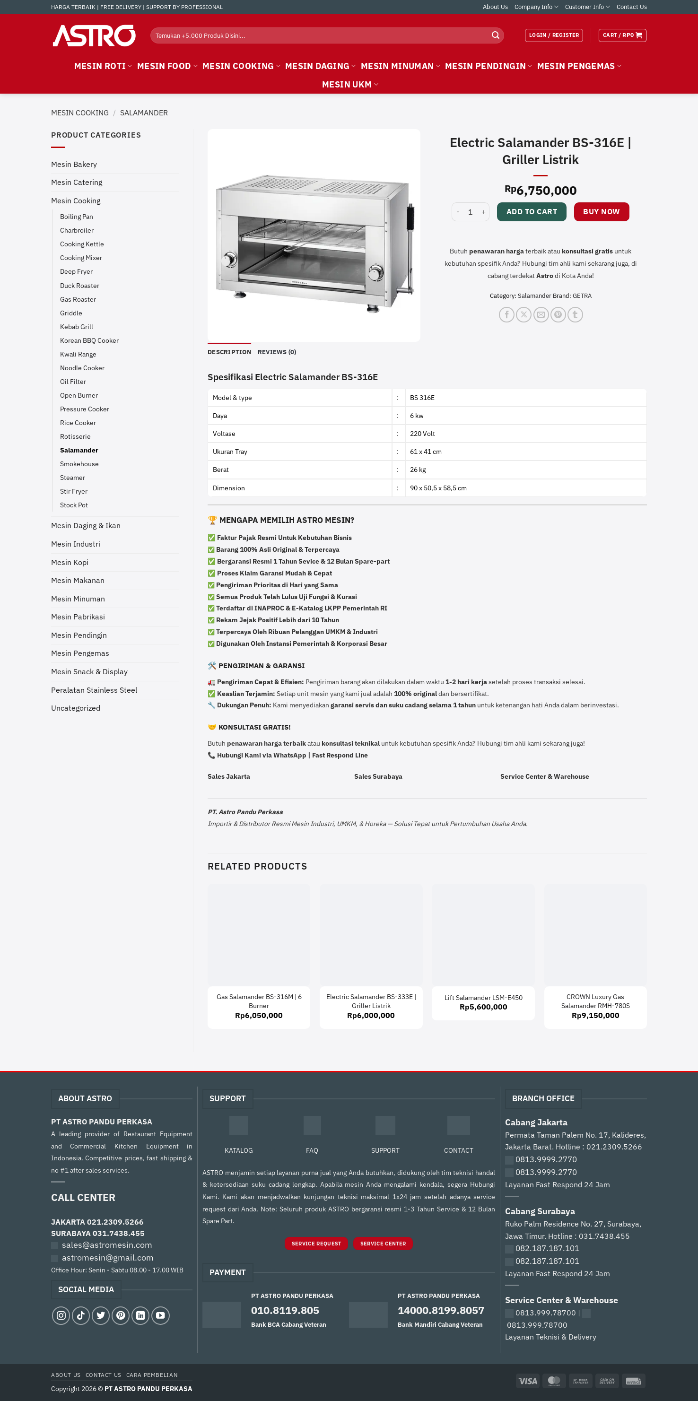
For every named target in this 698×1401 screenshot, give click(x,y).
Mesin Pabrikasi (78, 616)
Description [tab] (229, 352)
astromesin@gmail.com (108, 1257)
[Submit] (496, 35)
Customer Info (587, 6)
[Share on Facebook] (507, 314)
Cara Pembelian (152, 1374)
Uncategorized (75, 708)
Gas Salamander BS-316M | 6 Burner (259, 1001)
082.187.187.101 (547, 1248)
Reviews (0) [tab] (277, 352)
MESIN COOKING (241, 66)
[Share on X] (524, 314)
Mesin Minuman (78, 598)
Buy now (601, 211)
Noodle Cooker (82, 367)
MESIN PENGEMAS (579, 66)
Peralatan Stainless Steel (94, 690)
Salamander (144, 112)
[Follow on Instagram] (61, 1315)
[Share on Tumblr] (575, 314)
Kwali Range (78, 353)
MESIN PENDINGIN (488, 66)
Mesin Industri (75, 543)
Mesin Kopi (69, 562)
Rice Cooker (78, 422)
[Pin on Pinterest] (558, 314)
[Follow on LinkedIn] (140, 1315)
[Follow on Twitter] (101, 1315)
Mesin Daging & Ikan (86, 525)
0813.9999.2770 (546, 1159)
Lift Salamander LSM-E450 (484, 997)
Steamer (72, 477)
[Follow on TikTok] (81, 1315)
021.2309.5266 (115, 1222)
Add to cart (531, 211)
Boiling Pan (76, 216)
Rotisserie (75, 436)
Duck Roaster (79, 285)
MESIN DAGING (320, 66)
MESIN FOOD (167, 66)
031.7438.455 (119, 1233)
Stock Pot (74, 504)
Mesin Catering (76, 182)
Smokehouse (79, 463)
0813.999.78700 (545, 1312)
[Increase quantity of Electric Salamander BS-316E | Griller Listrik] (483, 211)
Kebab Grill (76, 326)
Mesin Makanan (78, 580)
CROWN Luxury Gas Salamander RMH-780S (595, 1001)
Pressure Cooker (84, 408)
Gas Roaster (78, 299)
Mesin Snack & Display (89, 671)
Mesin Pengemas (80, 653)
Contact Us (632, 7)
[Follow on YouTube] (160, 1315)
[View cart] (622, 35)
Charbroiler (77, 230)
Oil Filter (73, 381)
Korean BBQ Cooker (89, 340)
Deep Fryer (76, 271)
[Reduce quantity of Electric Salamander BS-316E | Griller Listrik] (457, 211)
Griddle (71, 312)
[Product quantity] (470, 211)
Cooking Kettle (82, 243)
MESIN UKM (350, 84)
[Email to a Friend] (541, 314)
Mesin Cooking (80, 112)
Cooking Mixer (81, 257)
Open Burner (79, 395)
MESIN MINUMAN (400, 66)
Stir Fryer (73, 491)
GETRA (582, 296)
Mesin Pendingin (79, 635)
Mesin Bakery (74, 164)
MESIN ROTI (103, 66)
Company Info (536, 6)
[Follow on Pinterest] (121, 1315)
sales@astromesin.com (107, 1244)
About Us (495, 7)
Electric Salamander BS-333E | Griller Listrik (371, 1001)
